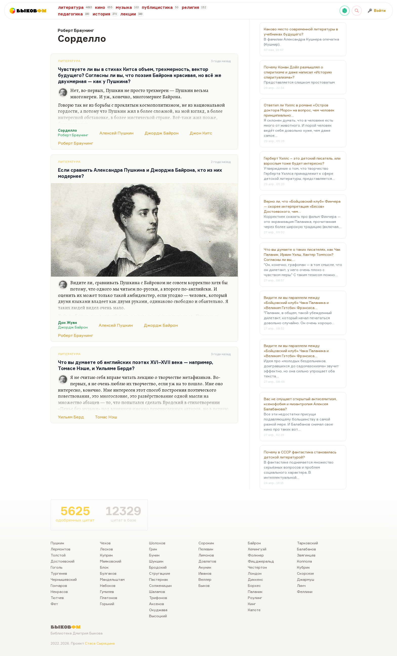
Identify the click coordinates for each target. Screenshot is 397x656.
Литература (69, 61)
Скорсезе (305, 573)
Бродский (158, 567)
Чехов (105, 543)
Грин (153, 549)
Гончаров (59, 585)
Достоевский (62, 561)
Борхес (254, 585)
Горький (107, 604)
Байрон (254, 543)
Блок (104, 567)
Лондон (255, 573)
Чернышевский (64, 579)
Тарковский (307, 543)
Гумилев (107, 591)
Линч (301, 585)
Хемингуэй (257, 549)
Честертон (257, 567)
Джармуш (305, 579)
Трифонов (158, 597)
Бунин (154, 555)
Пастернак (158, 579)
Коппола (304, 561)
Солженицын (160, 585)
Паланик (255, 591)
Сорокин (206, 543)
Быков (204, 585)
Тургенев (59, 573)
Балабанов (306, 549)
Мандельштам (112, 579)
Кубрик (303, 567)
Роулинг (255, 597)
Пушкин (57, 543)
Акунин (204, 567)
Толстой (58, 555)
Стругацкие (159, 573)
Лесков (106, 549)
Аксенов (156, 604)
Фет (54, 604)
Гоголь (57, 567)
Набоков (107, 585)
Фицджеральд (261, 561)
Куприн (106, 555)
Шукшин (156, 561)
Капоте (254, 610)
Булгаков (108, 573)
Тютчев (57, 597)
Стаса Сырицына (100, 643)
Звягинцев (306, 555)
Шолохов (157, 543)
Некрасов (59, 591)
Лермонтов (60, 549)
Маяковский (110, 561)
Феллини (304, 591)
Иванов (204, 573)
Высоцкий (158, 616)
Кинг (252, 604)
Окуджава (158, 610)
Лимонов (206, 555)
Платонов (108, 597)
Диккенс (255, 579)
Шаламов (157, 591)
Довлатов (207, 561)
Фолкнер (256, 555)
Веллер (204, 579)
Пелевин (205, 549)
